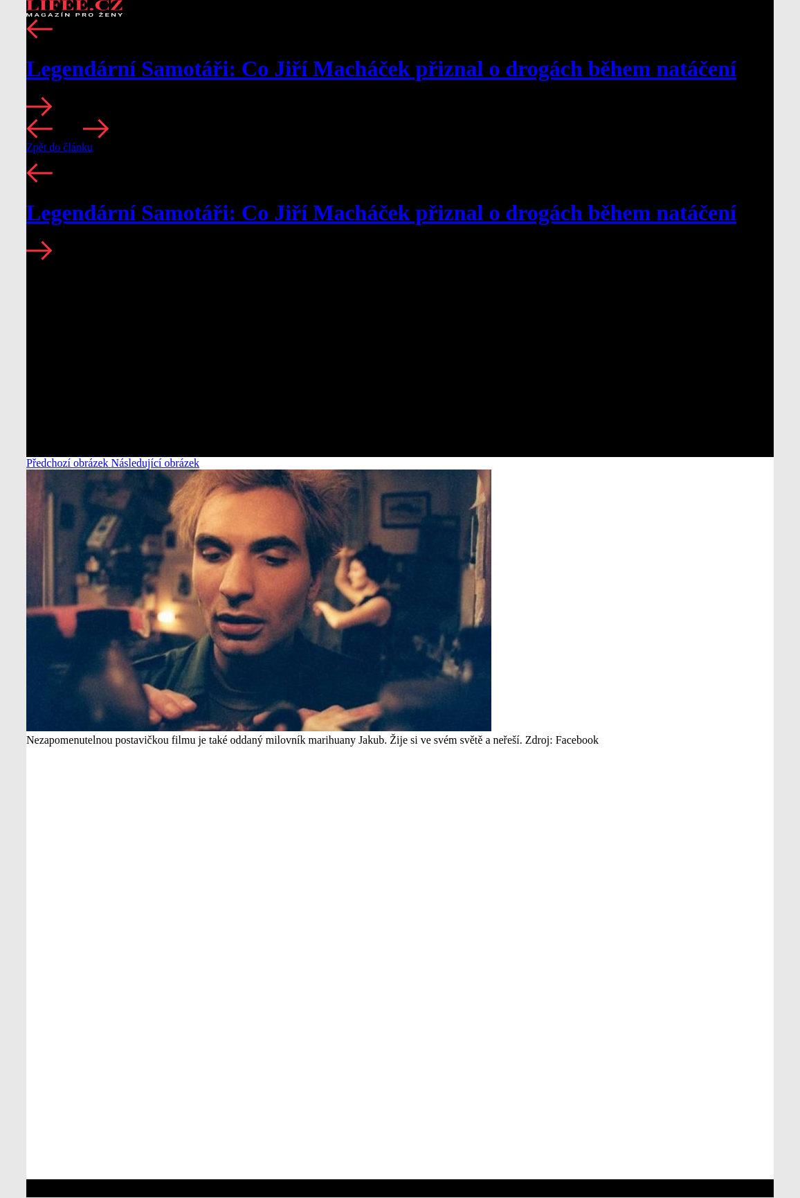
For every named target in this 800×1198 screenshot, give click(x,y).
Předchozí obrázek (68, 463)
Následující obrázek (155, 463)
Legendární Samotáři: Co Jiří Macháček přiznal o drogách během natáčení (381, 68)
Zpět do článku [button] (59, 147)
